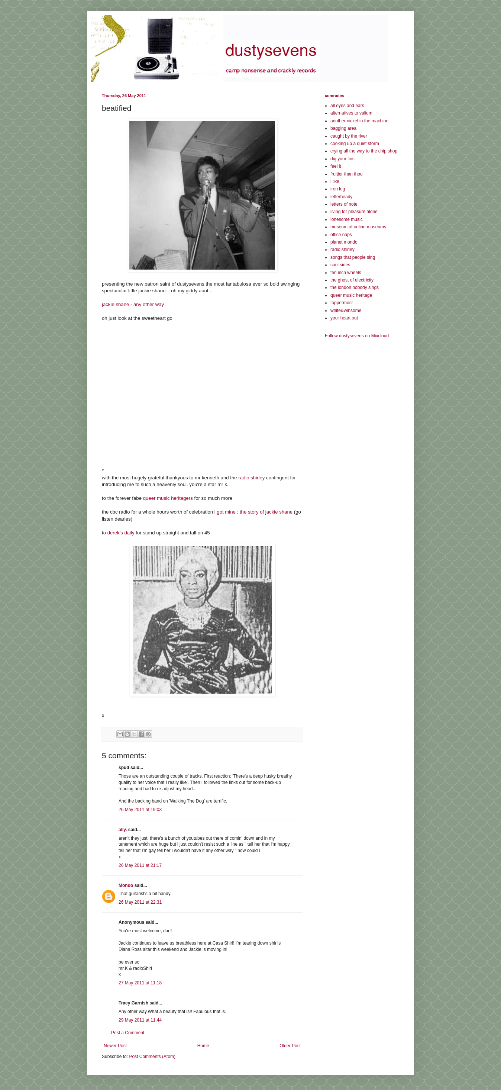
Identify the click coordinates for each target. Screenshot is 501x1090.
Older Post (290, 1045)
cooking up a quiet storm (354, 143)
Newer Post (115, 1045)
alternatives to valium (351, 113)
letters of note (344, 204)
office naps (341, 234)
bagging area (343, 128)
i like (334, 181)
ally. (123, 829)
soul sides (340, 264)
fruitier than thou (346, 174)
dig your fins (342, 158)
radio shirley (251, 477)
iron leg (337, 189)
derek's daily (121, 533)
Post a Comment (127, 1032)
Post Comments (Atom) (152, 1056)
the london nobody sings (354, 287)
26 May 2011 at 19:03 (140, 809)
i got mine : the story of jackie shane (253, 512)
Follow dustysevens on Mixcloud (357, 335)
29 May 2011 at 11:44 (140, 1020)
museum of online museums (358, 226)
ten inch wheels (345, 272)
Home (203, 1045)
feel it (335, 166)
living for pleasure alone (354, 211)
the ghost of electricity (352, 280)
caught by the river (348, 136)
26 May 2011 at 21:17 (140, 865)
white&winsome (345, 310)
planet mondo (344, 242)
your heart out (344, 318)
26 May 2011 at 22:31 (140, 902)
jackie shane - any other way (133, 304)
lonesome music (346, 219)
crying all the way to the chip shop (363, 151)
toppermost (341, 302)
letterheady (341, 196)
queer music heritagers (168, 498)
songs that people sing (352, 257)
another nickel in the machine (359, 120)
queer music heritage (351, 295)
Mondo (126, 885)
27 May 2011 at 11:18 (140, 982)
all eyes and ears (347, 105)
